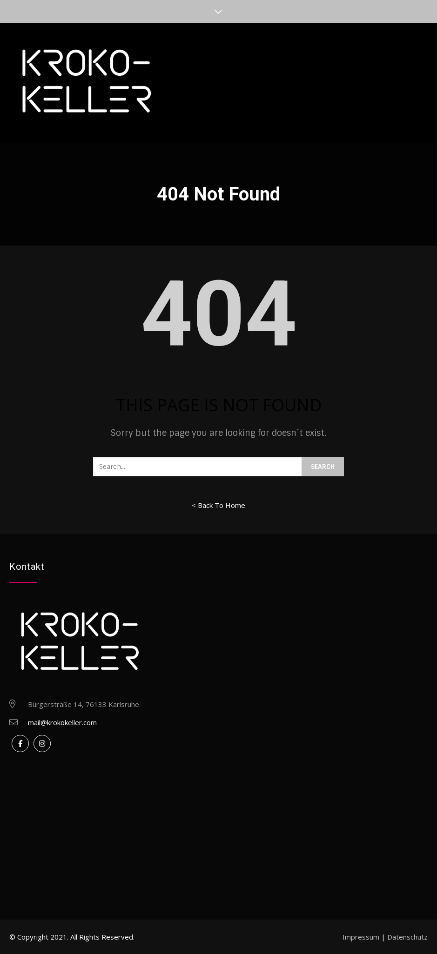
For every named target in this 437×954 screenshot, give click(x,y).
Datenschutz (407, 936)
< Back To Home (218, 505)
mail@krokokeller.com (62, 722)
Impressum (361, 936)
